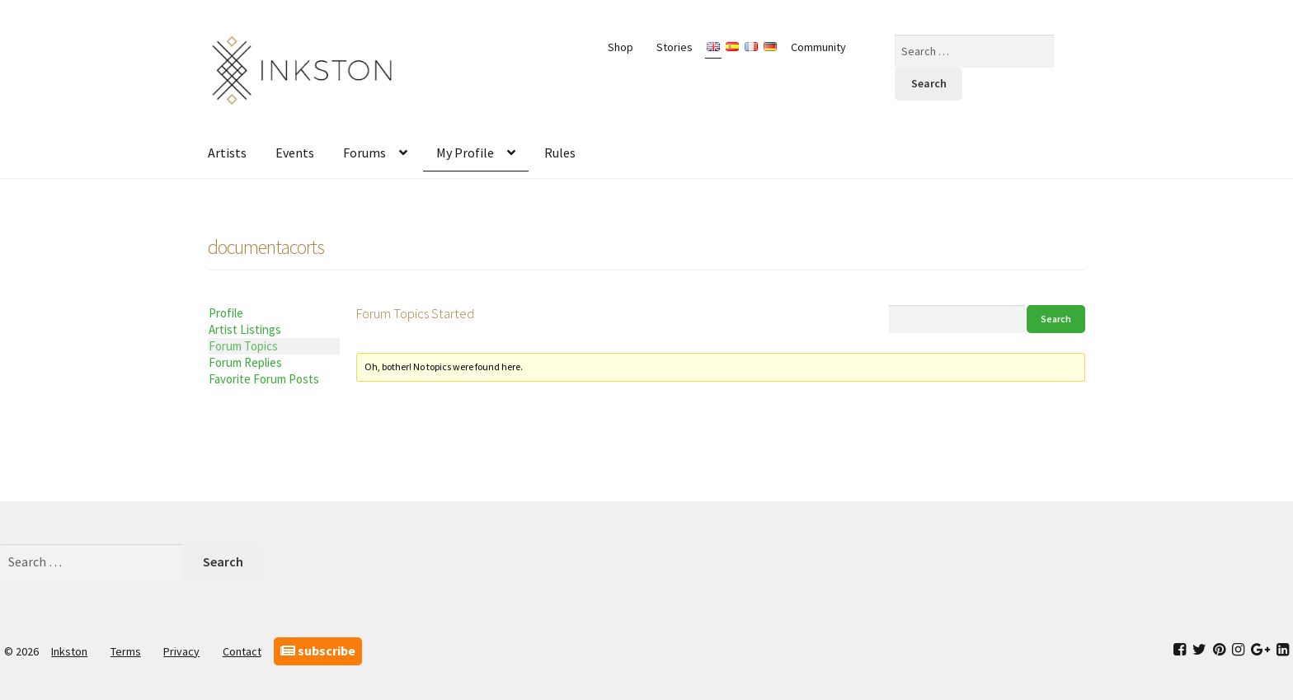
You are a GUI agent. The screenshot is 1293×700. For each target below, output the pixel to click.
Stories (674, 47)
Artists (227, 152)
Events (294, 152)
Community (818, 47)
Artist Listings (245, 329)
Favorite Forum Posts (264, 379)
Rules (560, 152)
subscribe (317, 650)
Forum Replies (245, 362)
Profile (226, 313)
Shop (620, 47)
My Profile (465, 152)
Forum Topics (243, 346)
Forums (364, 152)
